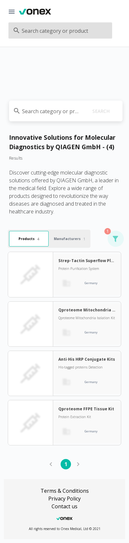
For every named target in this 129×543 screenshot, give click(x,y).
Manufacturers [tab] (69, 238)
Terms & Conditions (65, 490)
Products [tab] (28, 238)
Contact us (64, 506)
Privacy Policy (64, 498)
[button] (115, 239)
